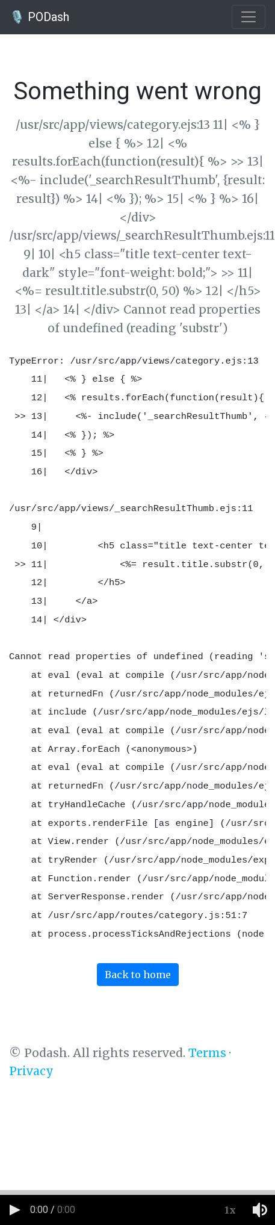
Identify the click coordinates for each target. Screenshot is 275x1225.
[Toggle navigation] (248, 17)
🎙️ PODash (39, 17)
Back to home (138, 975)
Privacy (31, 1071)
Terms (207, 1053)
